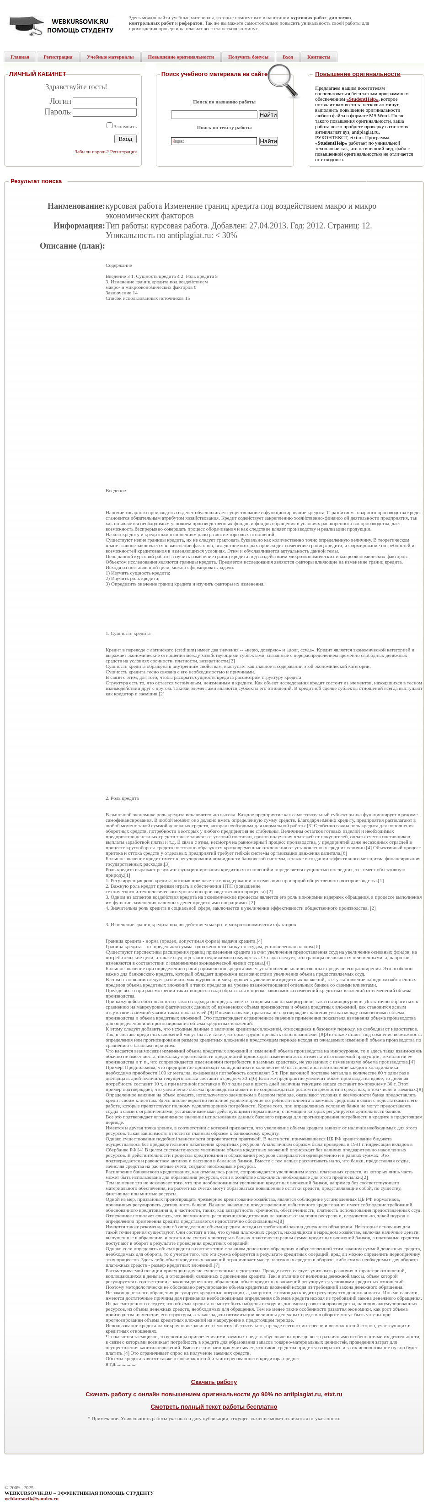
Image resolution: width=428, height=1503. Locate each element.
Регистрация (123, 151)
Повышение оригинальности (358, 74)
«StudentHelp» (362, 99)
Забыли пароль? (92, 151)
